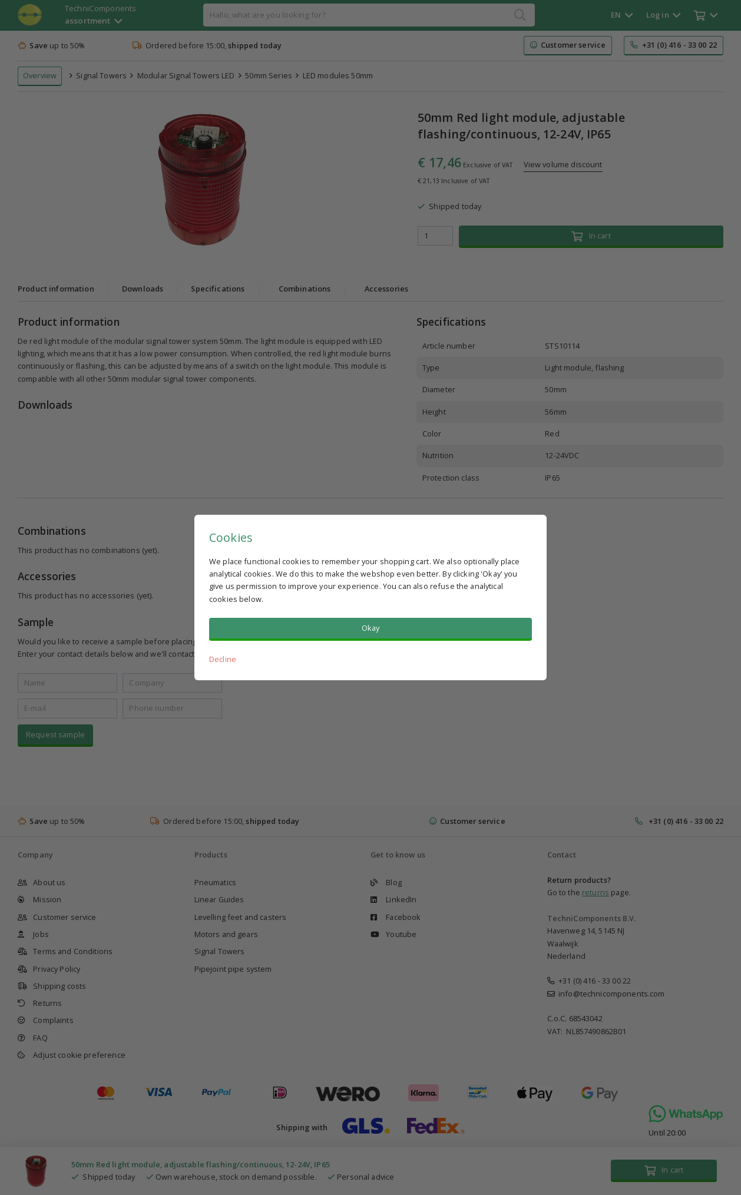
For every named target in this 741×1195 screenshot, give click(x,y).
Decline (222, 659)
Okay (371, 628)
